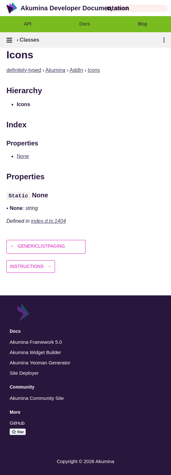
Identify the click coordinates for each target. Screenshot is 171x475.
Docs (84, 23)
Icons (94, 70)
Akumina (55, 70)
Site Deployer (24, 373)
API (28, 23)
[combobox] (135, 8)
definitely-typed (23, 70)
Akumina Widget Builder (35, 352)
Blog (142, 23)
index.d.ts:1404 (48, 221)
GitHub (17, 423)
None (23, 156)
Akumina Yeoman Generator (40, 362)
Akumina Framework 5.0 (36, 342)
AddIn (76, 70)
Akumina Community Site (37, 398)
